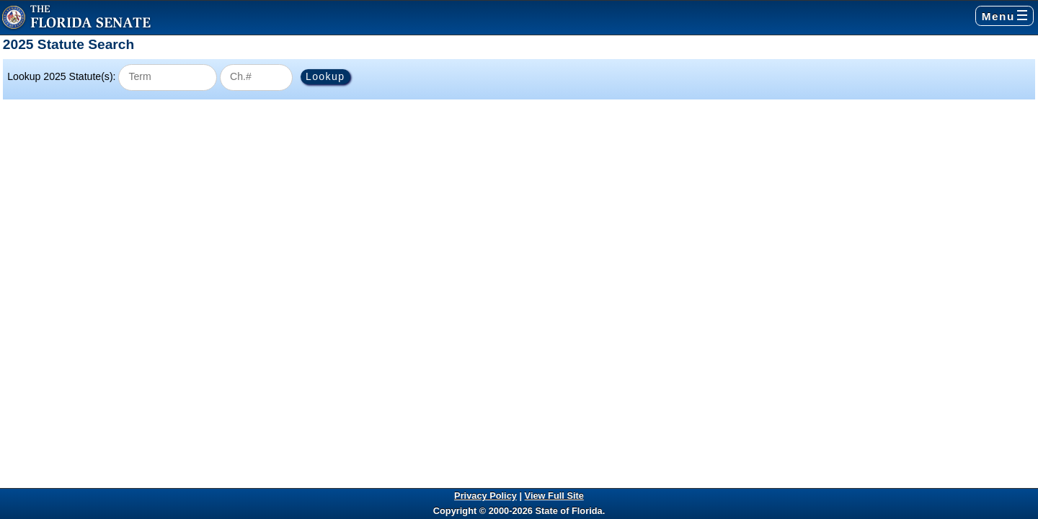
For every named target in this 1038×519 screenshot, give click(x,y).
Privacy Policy (485, 495)
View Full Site (554, 495)
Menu (1004, 16)
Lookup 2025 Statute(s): (61, 76)
